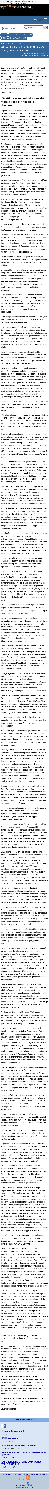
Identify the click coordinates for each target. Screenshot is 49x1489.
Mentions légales (31, 1474)
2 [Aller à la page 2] (4, 1426)
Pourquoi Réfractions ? (12, 1431)
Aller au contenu (17, 1)
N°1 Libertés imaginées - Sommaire (18, 1445)
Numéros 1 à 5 (20, 35)
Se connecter (10, 28)
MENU (38, 19)
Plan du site (8, 1474)
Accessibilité (5, 1)
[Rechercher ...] (33, 27)
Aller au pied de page (18, 3)
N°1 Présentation (9, 1438)
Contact (19, 1474)
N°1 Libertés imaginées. (13, 38)
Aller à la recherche (31, 1)
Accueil (3, 35)
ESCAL (26, 1487)
